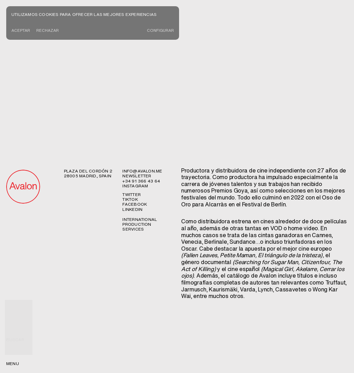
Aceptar (21, 31)
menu (12, 363)
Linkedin (132, 147)
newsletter (136, 113)
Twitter (131, 132)
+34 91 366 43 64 (141, 119)
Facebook (134, 142)
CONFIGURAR (160, 31)
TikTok (130, 137)
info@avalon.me (142, 109)
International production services (139, 162)
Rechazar (48, 31)
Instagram (135, 124)
